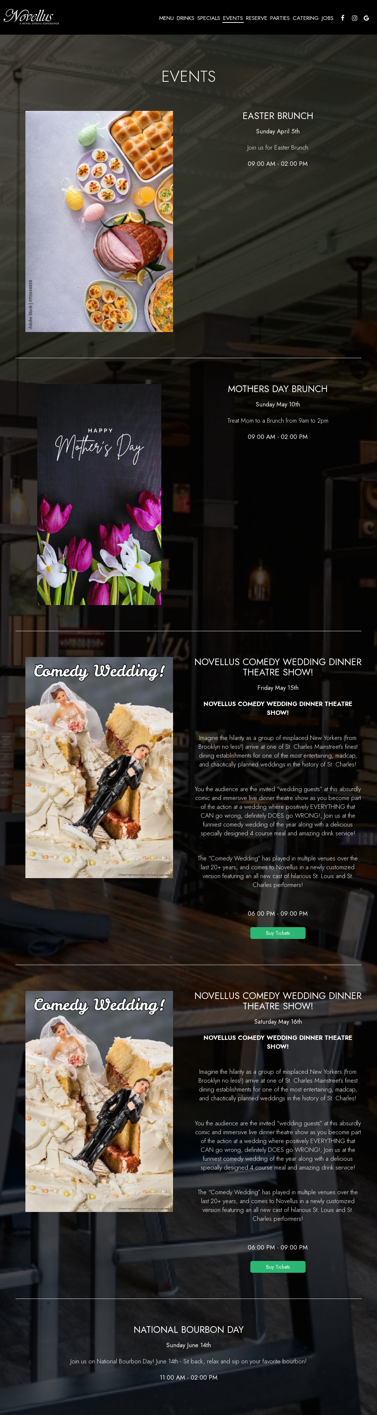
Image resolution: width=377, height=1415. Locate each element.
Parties (279, 18)
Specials (208, 18)
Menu (165, 18)
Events (232, 18)
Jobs (327, 18)
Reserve (256, 18)
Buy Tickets (278, 933)
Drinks (185, 18)
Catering (305, 18)
